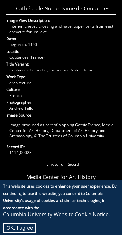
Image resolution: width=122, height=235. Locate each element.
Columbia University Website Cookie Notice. (56, 217)
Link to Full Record (63, 164)
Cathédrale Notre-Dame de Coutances (63, 8)
